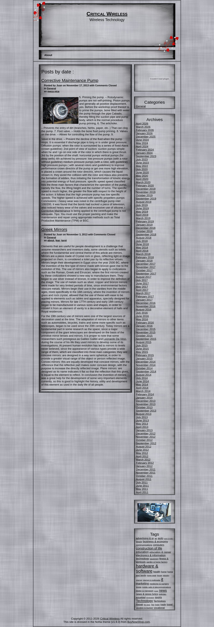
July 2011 (142, 482)
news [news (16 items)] (163, 590)
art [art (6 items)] (156, 538)
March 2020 (143, 182)
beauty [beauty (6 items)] (139, 542)
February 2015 (145, 355)
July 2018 (142, 241)
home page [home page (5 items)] (151, 576)
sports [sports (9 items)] (158, 597)
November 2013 (145, 404)
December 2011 (145, 469)
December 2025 (145, 136)
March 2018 (143, 254)
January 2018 (144, 260)
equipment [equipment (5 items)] (154, 559)
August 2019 (143, 201)
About (48, 55)
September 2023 (146, 156)
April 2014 (142, 387)
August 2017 (143, 277)
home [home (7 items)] (164, 571)
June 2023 (142, 162)
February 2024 (145, 149)
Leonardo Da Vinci (115, 338)
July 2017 (142, 280)
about (50, 240)
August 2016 (143, 309)
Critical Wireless (106, 14)
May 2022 (142, 166)
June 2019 (142, 208)
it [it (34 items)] (162, 579)
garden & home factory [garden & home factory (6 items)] (156, 562)
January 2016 (144, 325)
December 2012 (145, 433)
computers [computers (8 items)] (158, 545)
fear (57, 240)
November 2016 (145, 306)
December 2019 (145, 188)
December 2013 (145, 400)
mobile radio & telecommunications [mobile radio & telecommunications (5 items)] (156, 587)
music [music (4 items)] (156, 591)
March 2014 (143, 391)
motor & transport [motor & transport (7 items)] (144, 590)
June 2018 (142, 244)
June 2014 (142, 381)
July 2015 (142, 345)
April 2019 (142, 215)
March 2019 (143, 218)
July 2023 (142, 159)
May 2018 (142, 247)
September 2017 (146, 273)
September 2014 (146, 371)
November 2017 (145, 267)
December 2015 (145, 329)
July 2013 (142, 417)
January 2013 (144, 430)
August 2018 (143, 237)
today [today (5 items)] (157, 605)
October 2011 (144, 476)
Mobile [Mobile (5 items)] (138, 587)
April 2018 (142, 250)
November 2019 (145, 192)
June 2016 (142, 316)
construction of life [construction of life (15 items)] (149, 548)
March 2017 (143, 293)
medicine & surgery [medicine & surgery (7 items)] (159, 584)
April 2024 (142, 146)
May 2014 (142, 384)
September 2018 (146, 234)
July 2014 (142, 378)
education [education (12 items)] (142, 552)
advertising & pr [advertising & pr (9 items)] (145, 538)
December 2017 (145, 263)
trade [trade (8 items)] (163, 604)
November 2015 (145, 332)
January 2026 (144, 133)
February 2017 (145, 296)
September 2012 (146, 443)
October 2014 (144, 368)
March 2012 (143, 459)
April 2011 (142, 492)
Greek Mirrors (54, 229)
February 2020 (145, 185)
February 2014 (145, 394)
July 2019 (142, 205)
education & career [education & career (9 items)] (160, 552)
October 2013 (144, 407)
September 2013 (146, 410)
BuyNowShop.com (138, 621)
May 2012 (142, 453)
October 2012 (144, 440)
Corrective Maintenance (55, 210)
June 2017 (142, 283)
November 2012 (145, 436)
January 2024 (144, 153)
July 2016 (142, 312)
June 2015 (142, 348)
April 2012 (142, 456)
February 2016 (145, 322)
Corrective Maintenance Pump (69, 80)
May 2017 (142, 286)
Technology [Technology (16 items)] (144, 601)
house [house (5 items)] (159, 576)
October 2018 (144, 231)
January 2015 (144, 358)
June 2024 (142, 139)
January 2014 (144, 397)
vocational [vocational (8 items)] (159, 607)
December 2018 (145, 228)
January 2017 (144, 299)
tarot (64, 240)
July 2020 (142, 169)
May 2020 (142, 175)
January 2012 (144, 466)
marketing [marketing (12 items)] (142, 583)
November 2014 (145, 365)
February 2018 (145, 257)
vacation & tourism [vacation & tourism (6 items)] (144, 608)
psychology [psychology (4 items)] (150, 598)
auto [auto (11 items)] (160, 538)
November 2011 (145, 472)
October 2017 (144, 270)
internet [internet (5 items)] (139, 580)
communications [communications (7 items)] (144, 545)
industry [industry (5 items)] (166, 576)
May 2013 (142, 423)
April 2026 (142, 123)
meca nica (53, 91)
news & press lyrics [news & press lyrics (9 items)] (147, 594)
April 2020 (142, 179)
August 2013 (143, 414)
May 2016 (142, 319)
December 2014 (145, 361)
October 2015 (144, 335)
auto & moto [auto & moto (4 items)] (168, 539)
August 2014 (143, 374)
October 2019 (144, 195)
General (51, 88)
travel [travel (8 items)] (170, 604)
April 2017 (142, 290)
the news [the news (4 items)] (147, 605)
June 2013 (142, 420)
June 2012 (142, 449)
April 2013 (142, 427)
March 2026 (143, 126)
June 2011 (142, 485)
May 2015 (142, 352)
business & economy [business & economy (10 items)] (155, 541)
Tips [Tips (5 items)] (152, 605)
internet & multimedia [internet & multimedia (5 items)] (151, 580)
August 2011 (143, 479)
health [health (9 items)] (156, 571)
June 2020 (142, 172)
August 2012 (143, 446)
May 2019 (142, 211)
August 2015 (143, 342)
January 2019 (144, 224)
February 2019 (145, 221)
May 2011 (142, 489)
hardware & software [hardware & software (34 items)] (147, 568)
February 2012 (145, 462)
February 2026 (145, 130)
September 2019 (146, 198)
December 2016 (145, 303)
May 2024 (142, 143)
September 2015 (146, 338)
